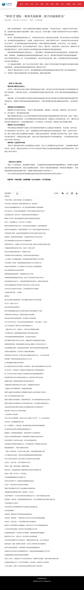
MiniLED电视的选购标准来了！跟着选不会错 (17, 251)
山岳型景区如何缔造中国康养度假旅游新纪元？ (18, 429)
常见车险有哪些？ (10, 510)
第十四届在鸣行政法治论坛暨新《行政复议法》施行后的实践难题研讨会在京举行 (28, 366)
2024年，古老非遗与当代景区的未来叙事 (16, 484)
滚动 (52, 4)
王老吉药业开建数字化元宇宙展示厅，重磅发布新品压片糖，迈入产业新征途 (27, 540)
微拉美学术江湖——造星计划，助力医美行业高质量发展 (21, 536)
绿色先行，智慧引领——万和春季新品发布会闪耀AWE (20, 521)
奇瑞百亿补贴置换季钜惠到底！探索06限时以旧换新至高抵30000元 (24, 436)
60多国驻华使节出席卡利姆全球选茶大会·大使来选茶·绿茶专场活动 (24, 377)
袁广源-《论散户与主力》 (12, 303)
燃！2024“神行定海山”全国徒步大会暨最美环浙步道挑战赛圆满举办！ (25, 373)
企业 (36, 4)
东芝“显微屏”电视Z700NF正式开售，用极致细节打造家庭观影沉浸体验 (25, 340)
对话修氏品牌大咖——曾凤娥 (13, 292)
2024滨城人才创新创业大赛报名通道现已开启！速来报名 (21, 203)
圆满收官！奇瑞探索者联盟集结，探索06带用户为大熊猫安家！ (23, 433)
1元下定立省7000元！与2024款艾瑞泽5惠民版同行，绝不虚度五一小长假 (26, 322)
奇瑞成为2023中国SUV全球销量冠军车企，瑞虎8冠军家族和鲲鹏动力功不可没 (27, 551)
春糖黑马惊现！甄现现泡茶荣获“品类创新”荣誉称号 (19, 381)
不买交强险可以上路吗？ (12, 503)
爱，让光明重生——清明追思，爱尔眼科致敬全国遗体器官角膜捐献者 (25, 425)
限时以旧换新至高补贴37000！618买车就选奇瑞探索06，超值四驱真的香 (26, 226)
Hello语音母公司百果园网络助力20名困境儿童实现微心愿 (21, 507)
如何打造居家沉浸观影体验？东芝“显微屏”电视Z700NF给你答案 (23, 299)
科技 (74, 4)
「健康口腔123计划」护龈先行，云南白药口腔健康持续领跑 (22, 329)
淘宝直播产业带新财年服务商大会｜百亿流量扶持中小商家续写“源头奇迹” (26, 444)
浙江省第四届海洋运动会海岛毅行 (14, 270)
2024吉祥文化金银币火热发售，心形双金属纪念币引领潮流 (22, 288)
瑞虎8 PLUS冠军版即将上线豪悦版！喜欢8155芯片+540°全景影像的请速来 (26, 525)
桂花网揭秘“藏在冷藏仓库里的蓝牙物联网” (17, 555)
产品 (62, 4)
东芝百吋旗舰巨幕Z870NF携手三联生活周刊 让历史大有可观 (22, 285)
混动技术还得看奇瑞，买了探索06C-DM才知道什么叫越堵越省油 (23, 266)
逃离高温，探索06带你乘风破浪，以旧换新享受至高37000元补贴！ (24, 237)
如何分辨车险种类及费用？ (12, 307)
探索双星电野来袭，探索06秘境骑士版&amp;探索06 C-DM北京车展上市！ (26, 344)
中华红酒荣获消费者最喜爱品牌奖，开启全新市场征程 (20, 336)
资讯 (26, 4)
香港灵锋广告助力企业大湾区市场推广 (16, 410)
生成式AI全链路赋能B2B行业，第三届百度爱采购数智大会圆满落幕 (24, 207)
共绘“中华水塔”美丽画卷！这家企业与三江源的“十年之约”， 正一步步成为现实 (27, 418)
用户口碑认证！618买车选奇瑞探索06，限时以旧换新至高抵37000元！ (25, 211)
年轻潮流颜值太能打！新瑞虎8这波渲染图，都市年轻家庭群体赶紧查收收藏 (26, 348)
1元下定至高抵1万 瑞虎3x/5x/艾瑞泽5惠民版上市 (19, 325)
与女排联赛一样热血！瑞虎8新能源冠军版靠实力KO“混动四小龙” (23, 263)
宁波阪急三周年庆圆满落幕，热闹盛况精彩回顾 (18, 388)
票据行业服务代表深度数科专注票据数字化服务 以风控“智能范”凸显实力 (25, 392)
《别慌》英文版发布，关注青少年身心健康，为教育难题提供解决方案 (25, 451)
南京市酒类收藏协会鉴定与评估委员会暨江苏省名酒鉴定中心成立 (23, 311)
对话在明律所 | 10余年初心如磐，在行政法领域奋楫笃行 (21, 440)
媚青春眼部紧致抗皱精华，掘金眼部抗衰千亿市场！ (19, 274)
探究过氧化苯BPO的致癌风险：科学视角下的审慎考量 (20, 318)
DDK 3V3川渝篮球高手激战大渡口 (14, 396)
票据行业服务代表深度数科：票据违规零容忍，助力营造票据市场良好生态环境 (27, 399)
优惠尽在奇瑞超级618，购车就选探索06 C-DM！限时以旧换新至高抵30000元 (27, 229)
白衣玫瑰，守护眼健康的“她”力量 (14, 422)
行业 (31, 4)
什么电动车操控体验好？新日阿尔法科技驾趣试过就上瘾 (21, 529)
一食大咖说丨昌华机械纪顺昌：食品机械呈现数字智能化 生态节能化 (24, 259)
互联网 (68, 4)
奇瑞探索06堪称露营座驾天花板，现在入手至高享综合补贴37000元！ (25, 277)
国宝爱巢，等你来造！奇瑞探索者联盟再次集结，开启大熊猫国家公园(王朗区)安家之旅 (30, 499)
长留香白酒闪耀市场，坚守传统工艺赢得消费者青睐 (19, 351)
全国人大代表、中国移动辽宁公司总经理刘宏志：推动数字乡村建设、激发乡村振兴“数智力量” (32, 558)
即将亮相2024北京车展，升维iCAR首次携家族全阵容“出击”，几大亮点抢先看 (27, 355)
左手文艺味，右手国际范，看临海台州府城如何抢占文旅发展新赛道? (24, 370)
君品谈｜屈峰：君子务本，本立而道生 (16, 473)
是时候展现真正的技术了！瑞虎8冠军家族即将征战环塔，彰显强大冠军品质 (26, 281)
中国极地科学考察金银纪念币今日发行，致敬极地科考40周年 (22, 385)
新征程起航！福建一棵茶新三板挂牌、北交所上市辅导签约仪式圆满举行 (25, 544)
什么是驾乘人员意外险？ (12, 414)
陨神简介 (7, 296)
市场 (47, 4)
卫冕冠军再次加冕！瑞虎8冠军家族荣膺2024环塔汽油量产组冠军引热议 (25, 233)
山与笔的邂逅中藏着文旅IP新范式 (14, 362)
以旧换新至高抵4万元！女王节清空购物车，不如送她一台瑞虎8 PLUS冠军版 (27, 562)
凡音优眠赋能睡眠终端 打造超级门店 (15, 477)
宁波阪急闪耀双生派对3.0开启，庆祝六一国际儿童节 (20, 248)
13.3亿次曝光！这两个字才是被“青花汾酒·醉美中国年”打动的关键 (23, 566)
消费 (42, 4)
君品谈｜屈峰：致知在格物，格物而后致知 (17, 466)
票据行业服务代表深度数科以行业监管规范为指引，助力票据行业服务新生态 (27, 403)
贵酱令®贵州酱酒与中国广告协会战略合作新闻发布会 (20, 488)
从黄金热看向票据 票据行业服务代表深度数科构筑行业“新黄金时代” (24, 407)
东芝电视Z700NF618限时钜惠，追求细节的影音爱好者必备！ (22, 255)
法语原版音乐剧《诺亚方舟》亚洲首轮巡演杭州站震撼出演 (21, 214)
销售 (57, 4)
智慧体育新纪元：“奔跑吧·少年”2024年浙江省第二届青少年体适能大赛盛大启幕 (27, 244)
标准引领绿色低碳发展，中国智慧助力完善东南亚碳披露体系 (22, 547)
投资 (79, 4)
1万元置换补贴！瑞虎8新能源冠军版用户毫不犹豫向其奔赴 (22, 333)
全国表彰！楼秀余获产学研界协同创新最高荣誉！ (19, 514)
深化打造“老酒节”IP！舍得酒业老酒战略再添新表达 (19, 481)
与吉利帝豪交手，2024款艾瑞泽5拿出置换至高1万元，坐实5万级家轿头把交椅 (27, 495)
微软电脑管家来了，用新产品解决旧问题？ (17, 447)
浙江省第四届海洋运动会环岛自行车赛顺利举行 (18, 240)
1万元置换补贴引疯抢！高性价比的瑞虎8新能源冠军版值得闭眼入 (23, 455)
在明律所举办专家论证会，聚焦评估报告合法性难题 (19, 314)
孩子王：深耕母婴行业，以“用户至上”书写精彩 (18, 222)
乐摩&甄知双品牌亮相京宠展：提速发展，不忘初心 (19, 492)
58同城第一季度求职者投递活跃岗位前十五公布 (18, 359)
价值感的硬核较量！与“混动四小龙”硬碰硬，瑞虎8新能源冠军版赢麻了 (25, 532)
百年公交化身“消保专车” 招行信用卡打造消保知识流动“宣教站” (23, 458)
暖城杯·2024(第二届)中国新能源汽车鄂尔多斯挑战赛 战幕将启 (22, 218)
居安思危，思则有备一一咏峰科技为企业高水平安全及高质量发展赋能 (25, 518)
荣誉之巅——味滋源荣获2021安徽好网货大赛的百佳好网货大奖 (23, 470)
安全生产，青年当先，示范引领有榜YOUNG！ (18, 462)
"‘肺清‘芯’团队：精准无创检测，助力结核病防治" (18, 200)
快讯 (21, 4)
